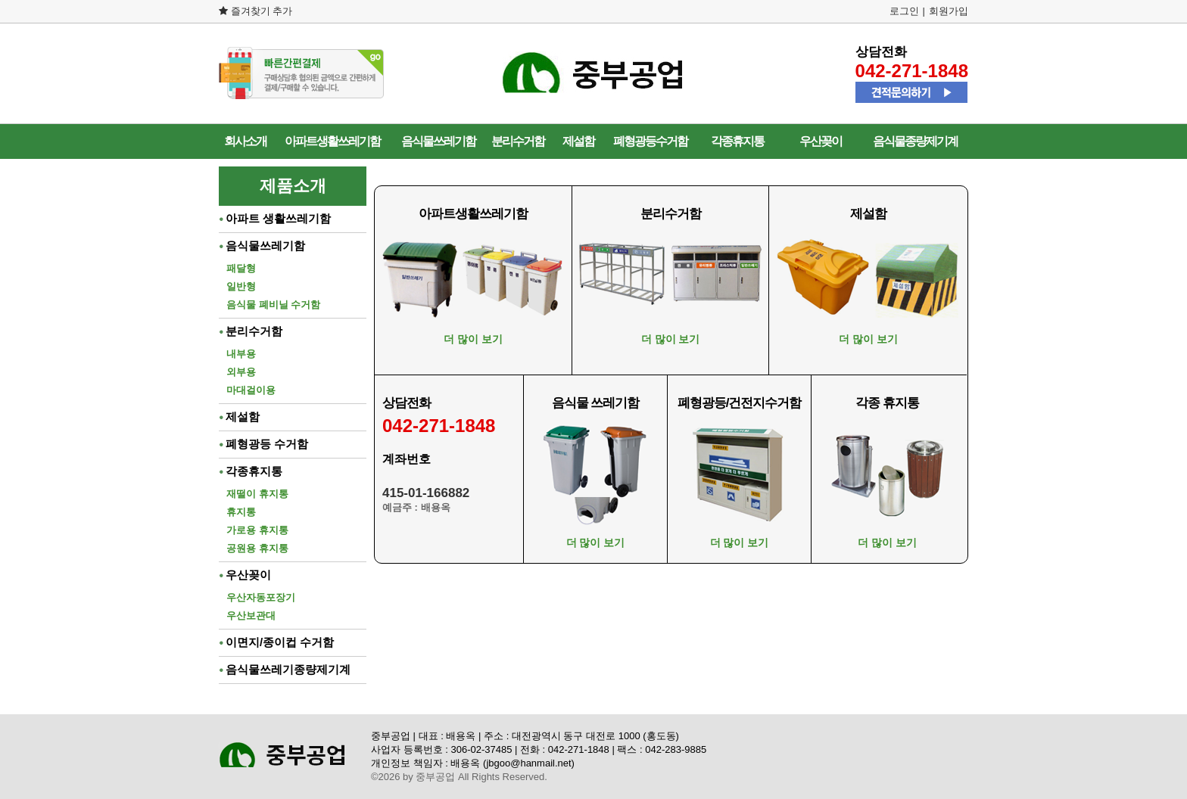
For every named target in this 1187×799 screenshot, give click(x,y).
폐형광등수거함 (650, 141)
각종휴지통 (737, 141)
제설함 (578, 141)
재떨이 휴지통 (257, 493)
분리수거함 (517, 141)
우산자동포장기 (260, 597)
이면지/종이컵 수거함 (276, 642)
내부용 (241, 353)
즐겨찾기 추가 (255, 11)
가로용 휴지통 (257, 530)
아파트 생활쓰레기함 (275, 218)
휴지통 (241, 512)
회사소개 (245, 141)
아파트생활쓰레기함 (332, 141)
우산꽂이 (820, 141)
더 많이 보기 (473, 339)
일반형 (241, 286)
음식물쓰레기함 (438, 141)
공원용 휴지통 (257, 548)
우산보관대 (251, 615)
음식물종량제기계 (915, 141)
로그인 (904, 11)
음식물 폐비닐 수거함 (273, 304)
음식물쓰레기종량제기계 (284, 669)
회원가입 (948, 11)
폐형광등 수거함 (263, 443)
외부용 (241, 372)
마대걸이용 (251, 390)
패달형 (241, 268)
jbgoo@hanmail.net (528, 763)
